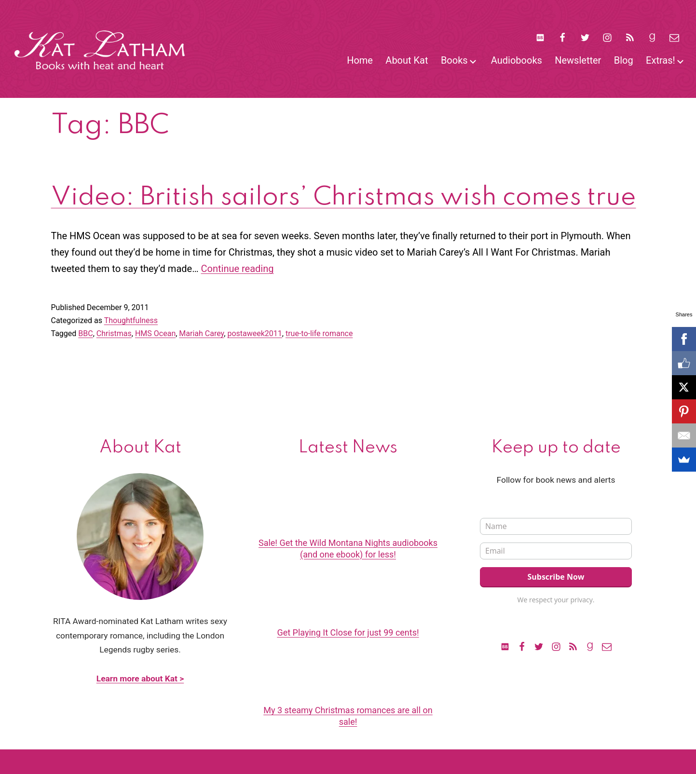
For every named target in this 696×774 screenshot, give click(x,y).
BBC (85, 333)
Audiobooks (516, 60)
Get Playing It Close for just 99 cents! (348, 632)
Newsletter (578, 60)
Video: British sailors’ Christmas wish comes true (343, 197)
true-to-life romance (319, 333)
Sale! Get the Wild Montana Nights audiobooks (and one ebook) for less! (348, 548)
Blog (623, 60)
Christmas (114, 333)
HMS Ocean (155, 333)
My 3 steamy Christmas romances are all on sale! (348, 715)
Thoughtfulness (131, 320)
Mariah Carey (201, 333)
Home (360, 60)
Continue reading (237, 268)
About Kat (406, 60)
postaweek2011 (254, 333)
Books (454, 60)
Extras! (660, 60)
